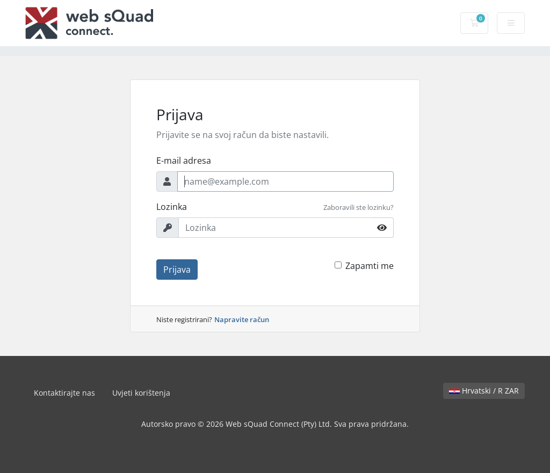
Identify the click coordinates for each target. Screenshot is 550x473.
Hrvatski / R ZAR (484, 390)
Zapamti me (369, 266)
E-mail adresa (183, 160)
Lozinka (171, 207)
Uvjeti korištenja (141, 393)
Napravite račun (241, 319)
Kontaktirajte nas (64, 393)
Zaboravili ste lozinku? (358, 207)
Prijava (177, 269)
